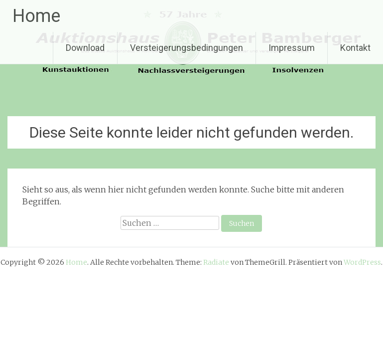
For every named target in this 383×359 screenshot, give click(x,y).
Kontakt (355, 47)
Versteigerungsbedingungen (186, 47)
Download (85, 47)
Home (36, 15)
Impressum (291, 47)
